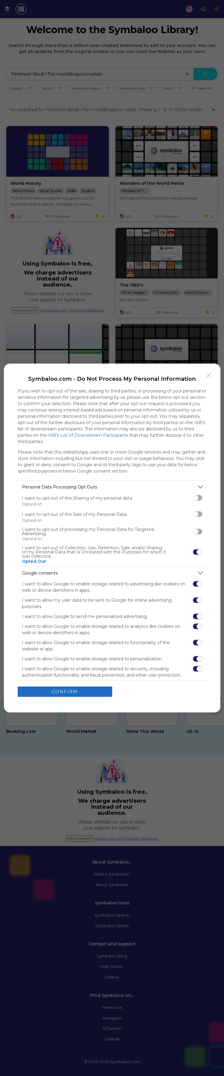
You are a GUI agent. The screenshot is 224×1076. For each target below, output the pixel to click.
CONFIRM (65, 691)
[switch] (197, 498)
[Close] (208, 375)
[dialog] (112, 538)
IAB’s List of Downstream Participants (88, 435)
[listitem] (112, 487)
